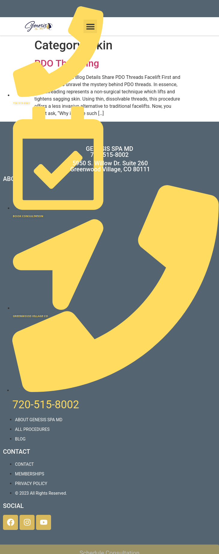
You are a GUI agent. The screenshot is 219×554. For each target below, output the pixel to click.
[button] (90, 26)
